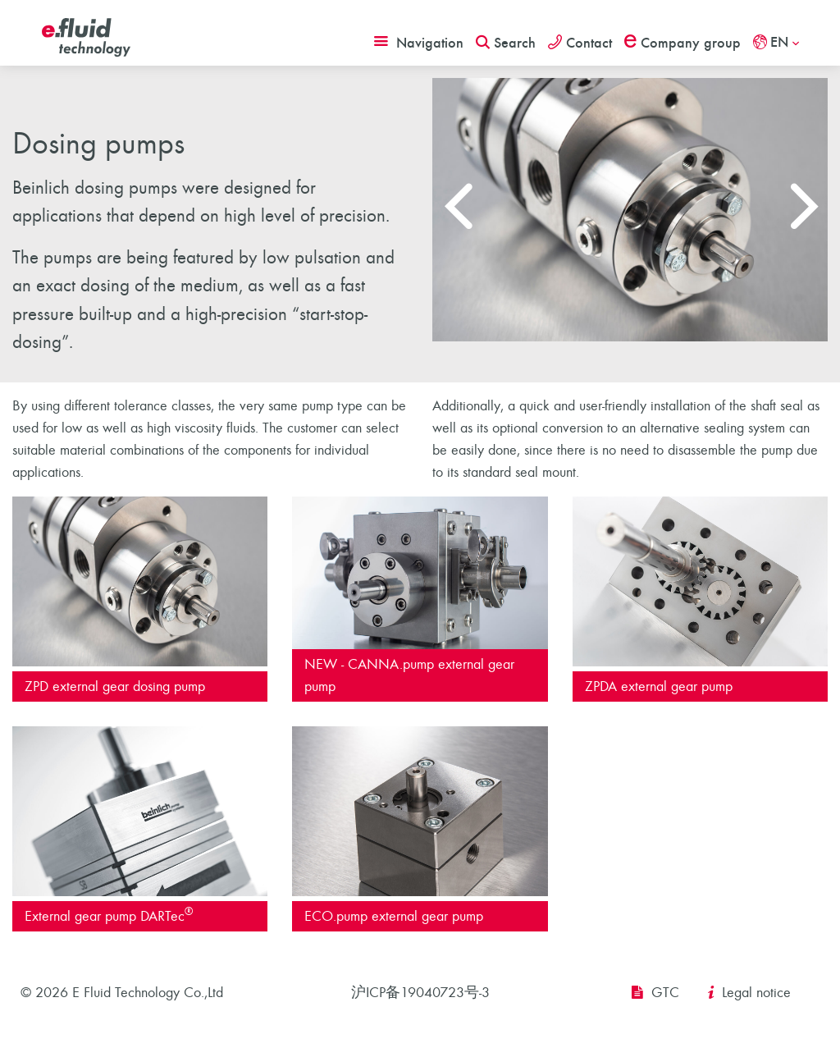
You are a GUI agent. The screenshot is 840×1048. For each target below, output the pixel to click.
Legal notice (756, 992)
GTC (665, 992)
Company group (682, 42)
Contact (580, 42)
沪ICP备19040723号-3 (420, 992)
